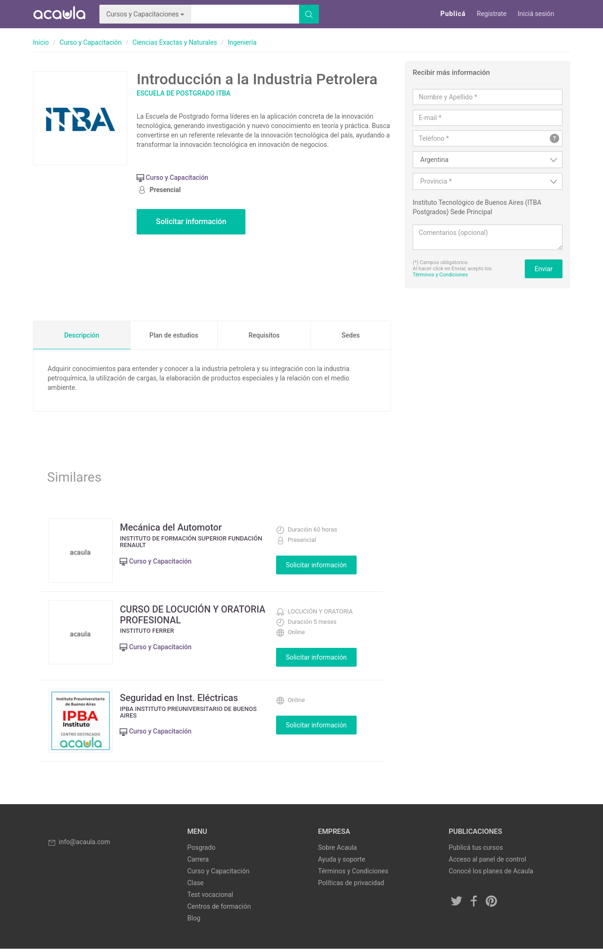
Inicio (41, 42)
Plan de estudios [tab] (173, 335)
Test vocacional (210, 898)
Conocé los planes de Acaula (491, 874)
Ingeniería (242, 42)
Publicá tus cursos (476, 851)
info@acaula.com (78, 845)
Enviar (544, 269)
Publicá (453, 13)
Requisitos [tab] (263, 335)
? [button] (554, 138)
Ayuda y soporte (341, 862)
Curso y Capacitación (90, 42)
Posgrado (201, 851)
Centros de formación (219, 909)
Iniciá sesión (536, 13)
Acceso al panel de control (487, 862)
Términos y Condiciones (440, 275)
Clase (195, 886)
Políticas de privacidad (351, 886)
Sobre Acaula (337, 851)
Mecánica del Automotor (173, 527)
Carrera (198, 862)
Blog (194, 921)
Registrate (491, 13)
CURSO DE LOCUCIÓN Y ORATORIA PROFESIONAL (176, 616)
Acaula (59, 14)
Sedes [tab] (351, 335)
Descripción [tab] (81, 335)
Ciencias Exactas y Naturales (174, 42)
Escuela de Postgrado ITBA (183, 93)
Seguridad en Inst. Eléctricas (182, 699)
